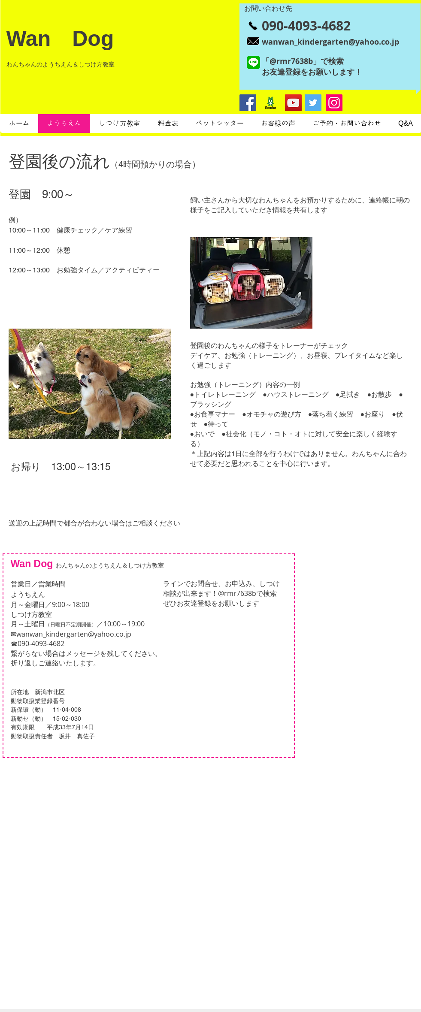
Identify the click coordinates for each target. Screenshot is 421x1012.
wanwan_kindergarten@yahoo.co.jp (73, 634)
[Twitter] (313, 102)
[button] (90, 384)
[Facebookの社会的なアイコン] (247, 102)
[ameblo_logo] (270, 102)
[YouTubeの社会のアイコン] (293, 102)
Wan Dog (60, 39)
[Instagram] (334, 102)
